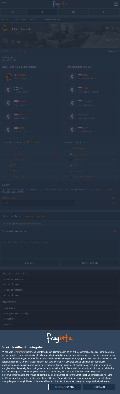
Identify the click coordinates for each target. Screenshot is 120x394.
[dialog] (60, 362)
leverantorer (20, 352)
